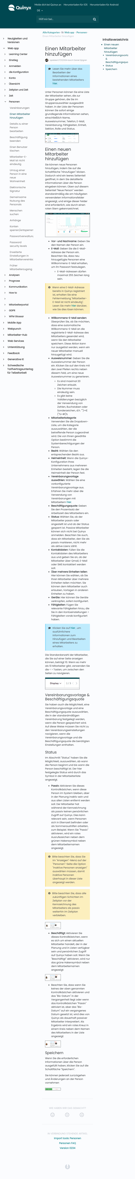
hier (55, 83)
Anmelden (15, 66)
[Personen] (81, 32)
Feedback (13, 353)
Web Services (15, 341)
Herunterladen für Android (104, 4)
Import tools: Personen (67, 1138)
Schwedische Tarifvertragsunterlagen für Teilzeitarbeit (19, 369)
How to (13, 292)
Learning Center (18, 54)
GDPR (12, 310)
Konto (12, 78)
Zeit (11, 95)
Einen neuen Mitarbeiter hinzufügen (111, 48)
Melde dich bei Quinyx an (47, 4)
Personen (14, 101)
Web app (13, 48)
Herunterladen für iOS (75, 4)
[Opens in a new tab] (67, 1166)
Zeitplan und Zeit (18, 89)
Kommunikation (18, 287)
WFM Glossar (16, 316)
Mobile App (14, 322)
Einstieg (13, 60)
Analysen (14, 275)
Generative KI (15, 359)
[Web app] (67, 32)
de (39, 10)
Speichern (111, 69)
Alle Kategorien (51, 32)
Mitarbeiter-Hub (17, 335)
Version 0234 (67, 1148)
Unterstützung (16, 347)
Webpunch (14, 329)
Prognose (14, 281)
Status (109, 65)
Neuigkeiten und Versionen (17, 40)
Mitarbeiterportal (18, 304)
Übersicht (14, 84)
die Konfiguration (19, 72)
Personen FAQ (67, 1143)
